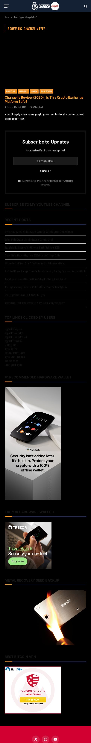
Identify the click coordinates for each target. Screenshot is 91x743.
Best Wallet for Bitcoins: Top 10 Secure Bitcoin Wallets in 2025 (32, 247)
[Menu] (6, 6)
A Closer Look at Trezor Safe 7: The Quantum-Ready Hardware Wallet (35, 263)
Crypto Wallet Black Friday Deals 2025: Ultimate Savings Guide (32, 255)
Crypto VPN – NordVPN (15, 356)
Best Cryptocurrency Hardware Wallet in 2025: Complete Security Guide (36, 287)
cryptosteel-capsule (13, 329)
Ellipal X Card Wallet (13, 364)
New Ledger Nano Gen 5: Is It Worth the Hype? (25, 295)
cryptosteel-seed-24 (13, 341)
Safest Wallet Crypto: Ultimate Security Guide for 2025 (29, 239)
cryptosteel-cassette (14, 333)
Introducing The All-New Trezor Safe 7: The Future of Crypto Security (35, 303)
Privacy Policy (67, 181)
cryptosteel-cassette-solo (16, 337)
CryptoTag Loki (11, 349)
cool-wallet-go (11, 360)
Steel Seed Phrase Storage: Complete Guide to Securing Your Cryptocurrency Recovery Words (45, 271)
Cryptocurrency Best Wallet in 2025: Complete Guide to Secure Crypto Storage (39, 231)
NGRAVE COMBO (11, 345)
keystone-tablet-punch (15, 353)
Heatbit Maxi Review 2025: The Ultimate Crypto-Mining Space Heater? (35, 279)
